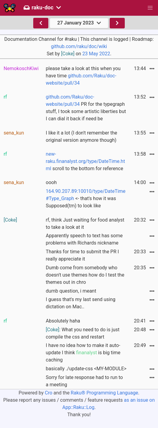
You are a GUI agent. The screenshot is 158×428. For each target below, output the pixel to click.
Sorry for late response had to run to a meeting (84, 380)
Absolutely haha (63, 321)
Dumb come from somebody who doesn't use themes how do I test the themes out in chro (85, 275)
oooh (51, 182)
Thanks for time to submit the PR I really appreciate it (82, 255)
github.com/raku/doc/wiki (79, 46)
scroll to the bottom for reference (85, 161)
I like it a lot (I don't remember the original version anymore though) (81, 136)
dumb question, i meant (71, 291)
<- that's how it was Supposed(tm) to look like (86, 198)
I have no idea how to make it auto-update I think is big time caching (83, 352)
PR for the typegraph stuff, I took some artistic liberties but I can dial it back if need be (86, 108)
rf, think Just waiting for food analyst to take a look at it (85, 223)
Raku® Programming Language (104, 393)
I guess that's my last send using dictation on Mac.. (80, 303)
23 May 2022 (96, 54)
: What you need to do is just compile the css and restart (83, 333)
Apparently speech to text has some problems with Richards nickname (84, 239)
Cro (48, 393)
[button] (150, 8)
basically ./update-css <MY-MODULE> (86, 368)
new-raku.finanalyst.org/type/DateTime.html (85, 161)
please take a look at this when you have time (83, 76)
